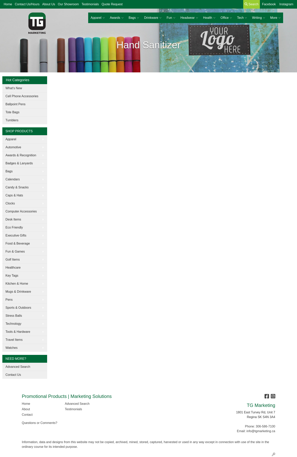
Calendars (12, 179)
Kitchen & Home (16, 283)
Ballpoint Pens (15, 104)
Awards (117, 17)
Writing (258, 17)
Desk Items (13, 219)
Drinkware (153, 17)
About (26, 409)
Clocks (10, 203)
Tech (242, 17)
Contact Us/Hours (27, 4)
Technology (13, 323)
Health (209, 17)
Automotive (13, 147)
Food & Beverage (17, 243)
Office (226, 17)
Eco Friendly (14, 227)
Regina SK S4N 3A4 (261, 417)
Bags (134, 17)
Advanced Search (17, 366)
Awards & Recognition (20, 155)
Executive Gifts (15, 235)
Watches (11, 347)
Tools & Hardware (17, 331)
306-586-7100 (265, 426)
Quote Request (112, 4)
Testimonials (90, 4)
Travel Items (13, 339)
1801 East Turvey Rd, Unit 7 (255, 412)
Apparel (98, 17)
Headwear (189, 17)
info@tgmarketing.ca (261, 431)
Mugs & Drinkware (18, 291)
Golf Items (12, 259)
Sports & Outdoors (18, 307)
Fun (171, 17)
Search (251, 4)
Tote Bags (12, 112)
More (275, 17)
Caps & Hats (14, 195)
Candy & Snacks (17, 187)
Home (8, 4)
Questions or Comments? (39, 423)
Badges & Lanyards (19, 163)
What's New (13, 88)
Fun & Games (15, 251)
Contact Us (13, 374)
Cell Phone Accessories (21, 96)
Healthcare (13, 267)
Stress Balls (13, 315)
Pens (9, 299)
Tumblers (11, 120)
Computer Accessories (21, 211)
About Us (48, 4)
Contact (27, 414)
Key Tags (11, 275)
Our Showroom (68, 4)
